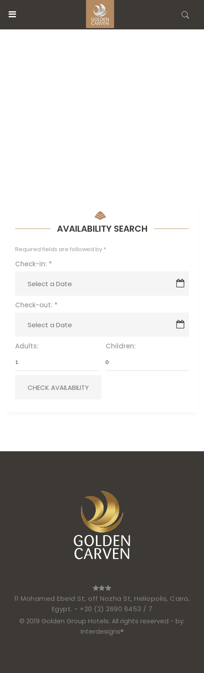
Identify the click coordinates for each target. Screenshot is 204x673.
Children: (121, 346)
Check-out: (36, 304)
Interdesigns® (102, 631)
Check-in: (33, 263)
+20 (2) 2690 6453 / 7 (116, 608)
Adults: (27, 346)
